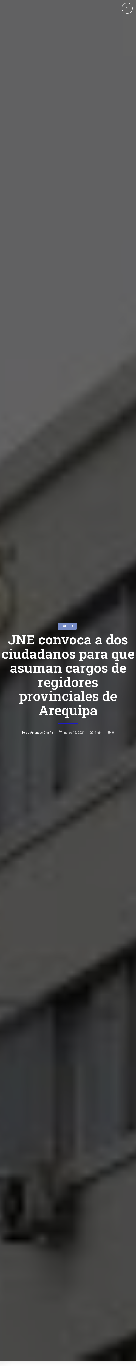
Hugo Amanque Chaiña (37, 644)
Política (67, 537)
